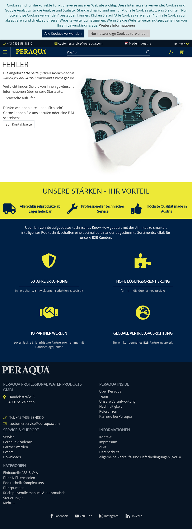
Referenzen (108, 411)
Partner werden (15, 447)
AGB (102, 447)
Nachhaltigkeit (110, 406)
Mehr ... (9, 503)
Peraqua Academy (17, 442)
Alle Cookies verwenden (63, 33)
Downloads (12, 457)
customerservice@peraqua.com (80, 43)
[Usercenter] (171, 52)
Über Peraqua (110, 391)
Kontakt (105, 437)
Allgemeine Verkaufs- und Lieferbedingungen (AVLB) (140, 457)
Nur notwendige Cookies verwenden (118, 33)
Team (103, 396)
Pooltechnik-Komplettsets (23, 482)
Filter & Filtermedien (19, 477)
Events (8, 452)
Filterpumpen (13, 487)
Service (8, 437)
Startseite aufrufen (21, 98)
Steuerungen (13, 498)
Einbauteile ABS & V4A (20, 472)
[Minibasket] (181, 52)
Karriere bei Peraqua (115, 416)
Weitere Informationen (117, 25)
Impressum (108, 442)
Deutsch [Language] (181, 44)
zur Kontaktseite (19, 124)
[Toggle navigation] (4, 52)
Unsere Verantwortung (117, 401)
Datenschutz (109, 452)
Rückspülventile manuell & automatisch (34, 492)
